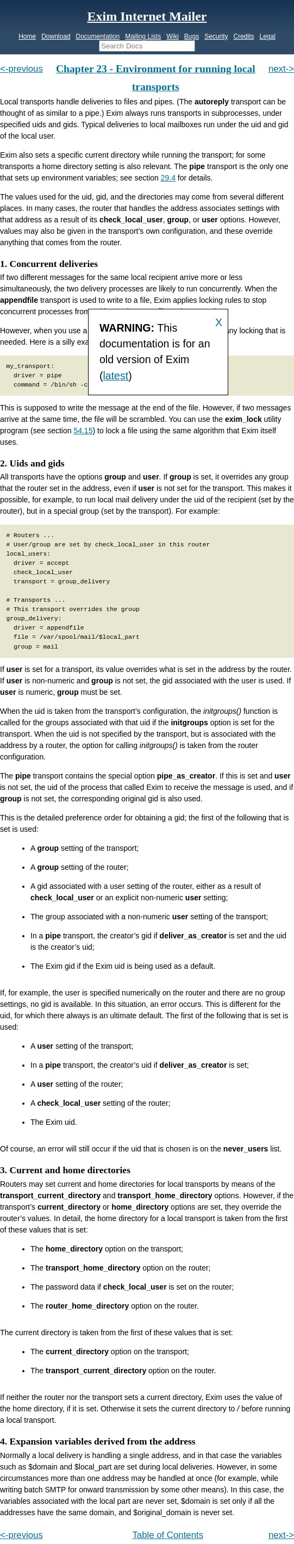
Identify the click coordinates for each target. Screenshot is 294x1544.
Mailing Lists (143, 36)
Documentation (98, 36)
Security (216, 36)
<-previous (21, 69)
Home (27, 36)
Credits (243, 36)
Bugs (191, 36)
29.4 (168, 177)
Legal (267, 36)
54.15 (82, 430)
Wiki (172, 36)
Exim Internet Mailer (147, 16)
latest (115, 376)
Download (55, 36)
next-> (281, 69)
